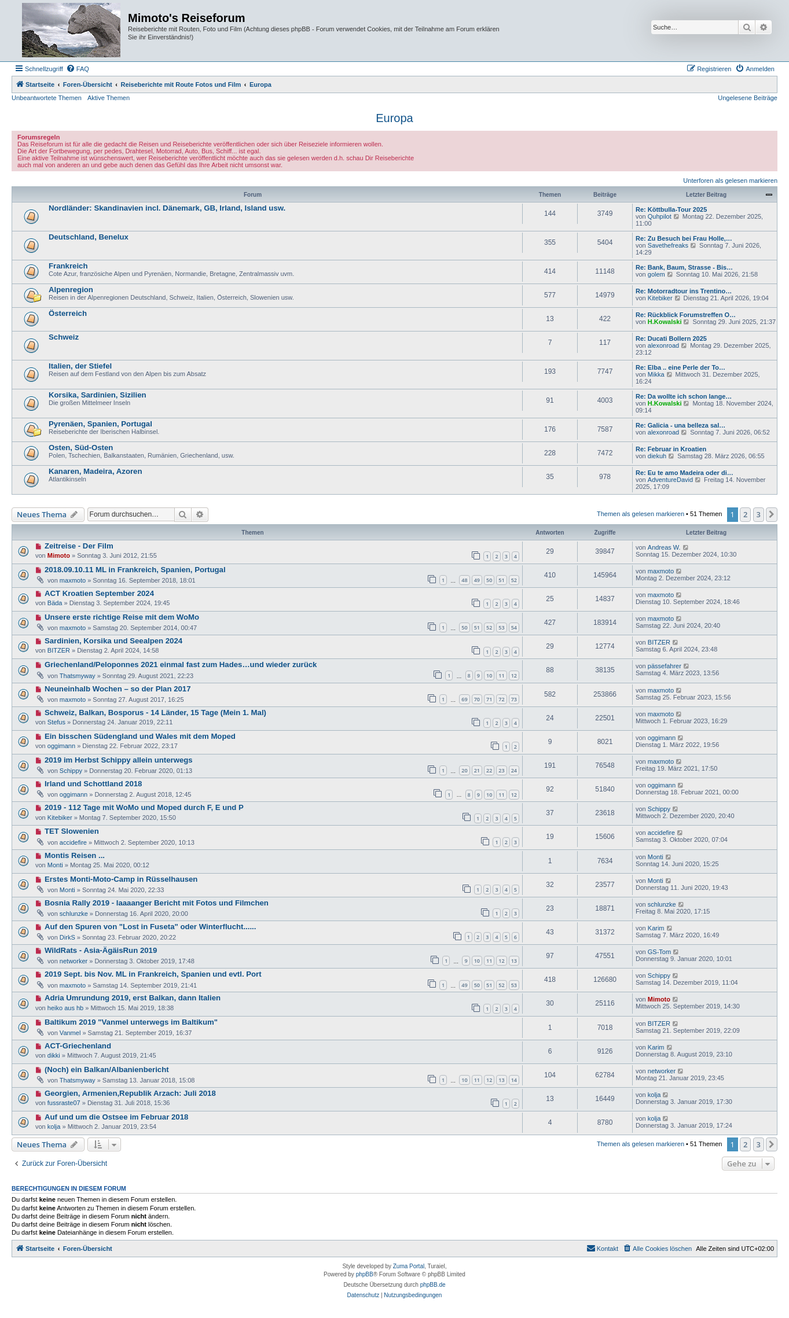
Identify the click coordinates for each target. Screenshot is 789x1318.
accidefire (73, 842)
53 (501, 627)
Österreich (68, 313)
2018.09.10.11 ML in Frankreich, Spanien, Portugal (135, 569)
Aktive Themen (108, 97)
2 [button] (745, 514)
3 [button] (759, 514)
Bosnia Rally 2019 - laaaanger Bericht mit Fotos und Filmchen (157, 903)
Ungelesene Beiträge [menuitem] (747, 97)
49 (477, 580)
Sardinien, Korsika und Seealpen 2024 (113, 640)
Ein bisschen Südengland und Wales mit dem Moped (140, 736)
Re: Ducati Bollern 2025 (671, 338)
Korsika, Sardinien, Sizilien (97, 395)
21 (477, 770)
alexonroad (663, 345)
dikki (53, 1055)
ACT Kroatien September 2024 (99, 593)
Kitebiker (660, 297)
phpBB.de (433, 1285)
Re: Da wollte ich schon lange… (684, 396)
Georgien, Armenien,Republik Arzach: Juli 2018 (130, 1093)
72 (501, 699)
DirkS (67, 937)
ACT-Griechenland (78, 1045)
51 (501, 580)
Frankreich (68, 266)
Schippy (71, 770)
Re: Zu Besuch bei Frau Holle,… (684, 238)
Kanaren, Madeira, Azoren (95, 471)
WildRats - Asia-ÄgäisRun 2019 (101, 950)
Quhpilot (659, 216)
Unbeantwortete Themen (47, 97)
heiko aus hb (65, 1007)
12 (514, 675)
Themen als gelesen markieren (640, 513)
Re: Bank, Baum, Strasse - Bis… (684, 267)
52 (514, 580)
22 (489, 770)
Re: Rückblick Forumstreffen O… (686, 314)
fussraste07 (63, 1102)
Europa (394, 118)
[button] (771, 514)
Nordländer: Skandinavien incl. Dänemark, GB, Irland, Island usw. (167, 208)
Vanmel (70, 1032)
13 (514, 960)
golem (656, 274)
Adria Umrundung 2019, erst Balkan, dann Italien (133, 997)
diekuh (657, 455)
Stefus (56, 722)
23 (501, 770)
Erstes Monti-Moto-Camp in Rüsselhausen (121, 879)
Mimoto (58, 555)
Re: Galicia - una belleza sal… (680, 425)
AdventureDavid (670, 479)
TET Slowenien (72, 831)
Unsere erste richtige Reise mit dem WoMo (122, 617)
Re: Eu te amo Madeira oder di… (684, 472)
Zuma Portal (408, 1266)
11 (501, 675)
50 (489, 580)
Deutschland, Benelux (89, 237)
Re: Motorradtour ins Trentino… (684, 291)
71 (489, 699)
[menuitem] (77, 69)
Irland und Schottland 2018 (93, 783)
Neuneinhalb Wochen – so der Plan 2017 (118, 688)
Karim (656, 928)
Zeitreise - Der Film (79, 546)
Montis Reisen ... (75, 855)
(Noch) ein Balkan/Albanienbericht (107, 1069)
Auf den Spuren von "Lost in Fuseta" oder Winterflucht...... (150, 926)
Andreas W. (664, 547)
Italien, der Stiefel (80, 366)
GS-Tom (659, 951)
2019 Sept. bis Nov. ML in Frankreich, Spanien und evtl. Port (153, 974)
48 (464, 580)
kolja (654, 1094)
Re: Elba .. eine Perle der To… (680, 367)
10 (489, 675)
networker (73, 961)
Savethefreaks (668, 245)
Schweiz (64, 337)
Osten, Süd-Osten (81, 447)
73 (514, 699)
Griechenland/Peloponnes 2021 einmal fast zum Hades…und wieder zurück (181, 664)
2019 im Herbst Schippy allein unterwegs (119, 760)
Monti (55, 865)
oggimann (61, 745)
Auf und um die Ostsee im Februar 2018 (116, 1117)
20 (464, 770)
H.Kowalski (665, 321)
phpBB (364, 1274)
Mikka (656, 374)
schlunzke (74, 913)
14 (514, 1080)
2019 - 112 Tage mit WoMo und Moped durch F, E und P (144, 807)
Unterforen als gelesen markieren (730, 180)
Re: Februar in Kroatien (671, 449)
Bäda (55, 602)
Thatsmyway (78, 675)
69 (464, 699)
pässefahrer (664, 665)
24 (514, 770)
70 (477, 699)
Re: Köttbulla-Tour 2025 (671, 209)
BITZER (58, 650)
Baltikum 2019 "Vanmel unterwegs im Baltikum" (131, 1022)
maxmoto (73, 580)
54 (514, 627)
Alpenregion (71, 289)
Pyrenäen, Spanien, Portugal (100, 423)
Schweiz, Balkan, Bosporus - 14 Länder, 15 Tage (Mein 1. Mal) (155, 712)
